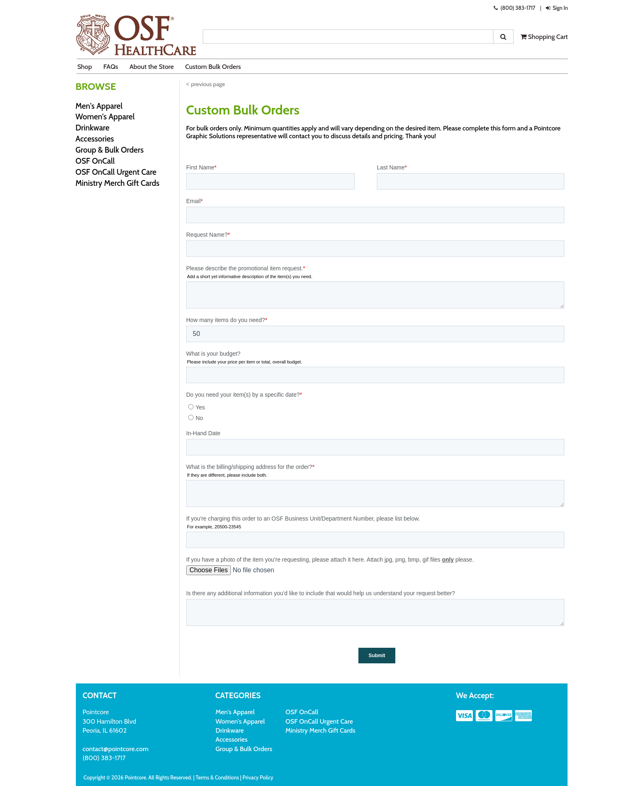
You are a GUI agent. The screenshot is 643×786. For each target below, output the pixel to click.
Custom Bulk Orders (213, 67)
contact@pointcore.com (115, 749)
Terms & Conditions (217, 778)
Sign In (556, 8)
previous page (208, 84)
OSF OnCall (95, 161)
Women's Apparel (105, 116)
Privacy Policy (257, 778)
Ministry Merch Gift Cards (117, 183)
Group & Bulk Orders (109, 150)
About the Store (152, 67)
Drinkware (92, 128)
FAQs (110, 67)
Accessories (94, 139)
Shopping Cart (544, 37)
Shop (84, 67)
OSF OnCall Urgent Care (115, 172)
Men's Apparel (99, 106)
